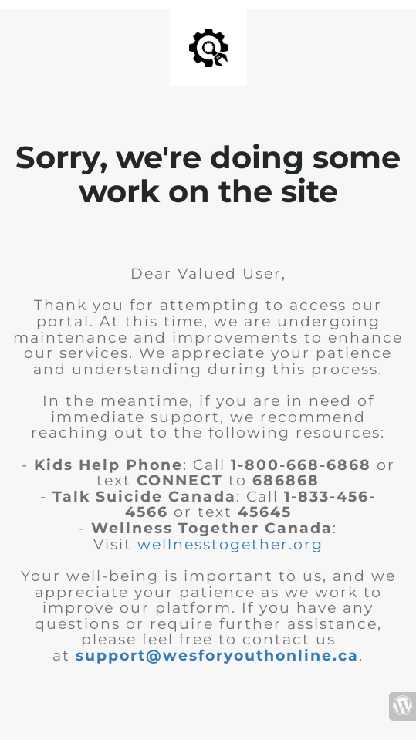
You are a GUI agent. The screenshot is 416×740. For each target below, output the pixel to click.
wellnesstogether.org (230, 544)
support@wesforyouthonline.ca (217, 655)
